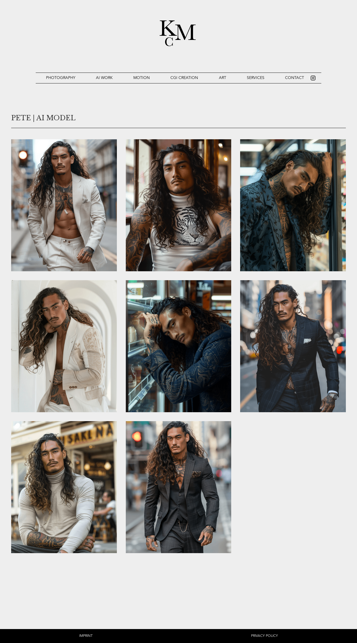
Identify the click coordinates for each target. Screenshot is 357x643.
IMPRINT (86, 636)
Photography (60, 78)
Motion (141, 78)
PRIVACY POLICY (264, 636)
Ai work (104, 78)
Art (222, 78)
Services (255, 78)
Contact (294, 78)
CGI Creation (184, 78)
